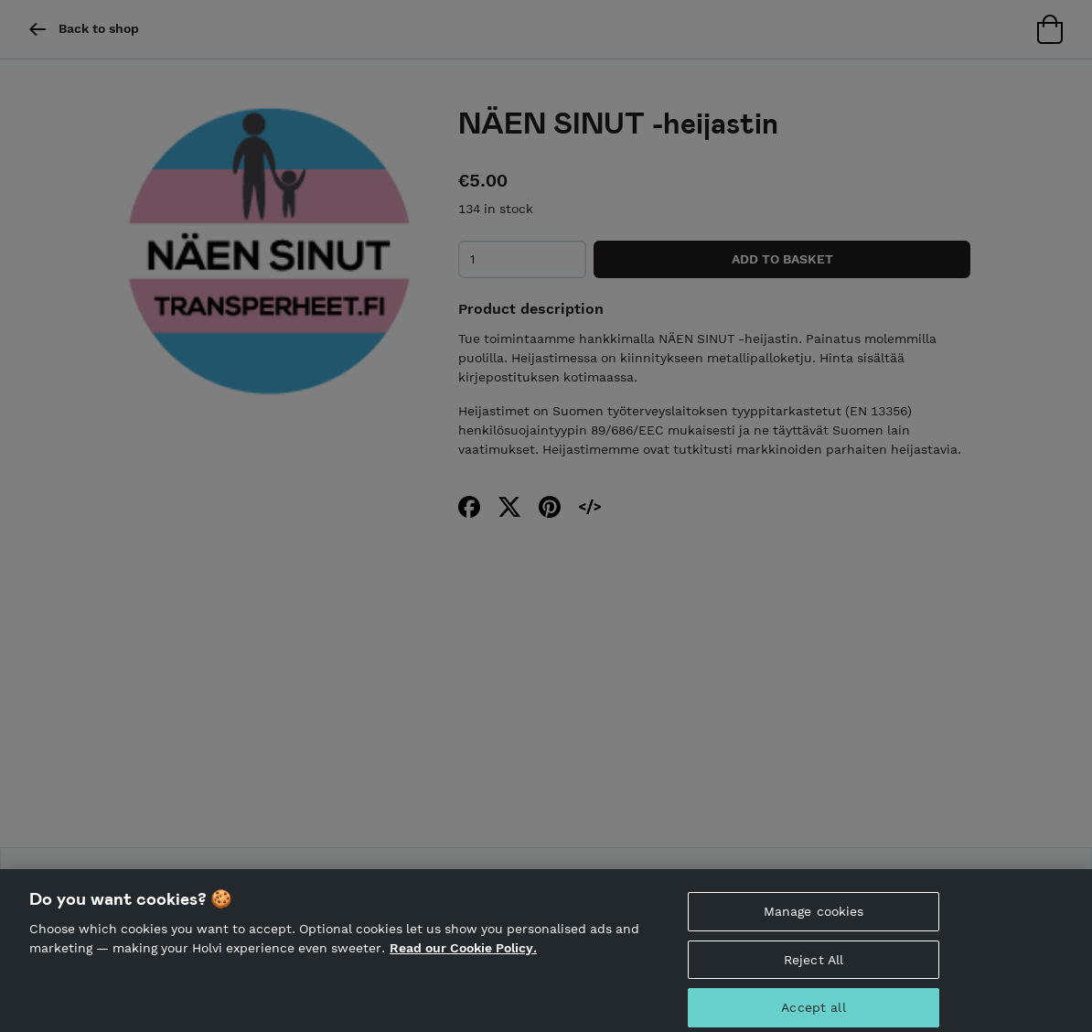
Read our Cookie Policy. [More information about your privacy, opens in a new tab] (463, 955)
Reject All (813, 966)
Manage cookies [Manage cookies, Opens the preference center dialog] (814, 917)
